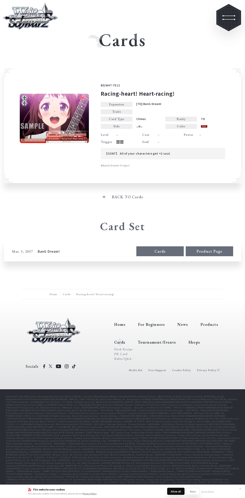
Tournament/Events (157, 342)
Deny (193, 491)
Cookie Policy (181, 370)
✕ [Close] (240, 488)
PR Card (120, 354)
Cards (160, 251)
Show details (207, 491)
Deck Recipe (123, 349)
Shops (194, 342)
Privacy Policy (90, 493)
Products (209, 324)
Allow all (176, 491)
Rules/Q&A (123, 358)
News (182, 324)
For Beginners (151, 324)
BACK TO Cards (127, 197)
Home (53, 294)
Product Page (209, 251)
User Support (157, 370)
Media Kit (136, 370)
